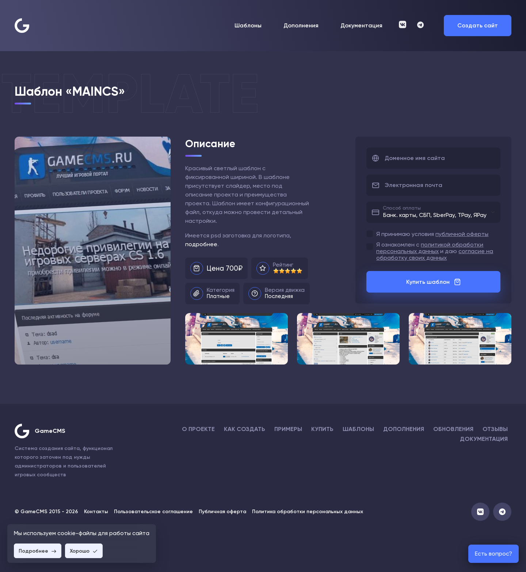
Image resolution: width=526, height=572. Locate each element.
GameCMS (50, 430)
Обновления (453, 429)
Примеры (288, 429)
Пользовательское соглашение (153, 511)
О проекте (198, 429)
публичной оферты (461, 233)
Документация (361, 25)
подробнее (201, 244)
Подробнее (38, 551)
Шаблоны (248, 25)
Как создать (244, 429)
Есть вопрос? (493, 553)
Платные (218, 296)
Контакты (96, 511)
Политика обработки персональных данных (307, 511)
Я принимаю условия (432, 234)
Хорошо (84, 551)
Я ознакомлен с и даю (434, 251)
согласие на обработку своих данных (434, 254)
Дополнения (301, 25)
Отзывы (495, 429)
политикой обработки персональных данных (429, 248)
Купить (322, 429)
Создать (477, 25)
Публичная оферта (222, 511)
